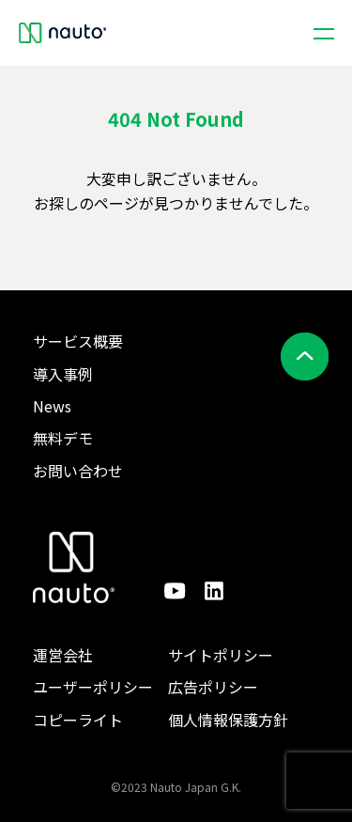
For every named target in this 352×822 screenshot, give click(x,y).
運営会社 (63, 655)
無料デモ (63, 438)
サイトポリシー (220, 655)
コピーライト (78, 719)
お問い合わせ (78, 470)
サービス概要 (78, 341)
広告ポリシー (213, 686)
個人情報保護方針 (228, 719)
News (52, 406)
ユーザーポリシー (93, 686)
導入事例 (63, 374)
